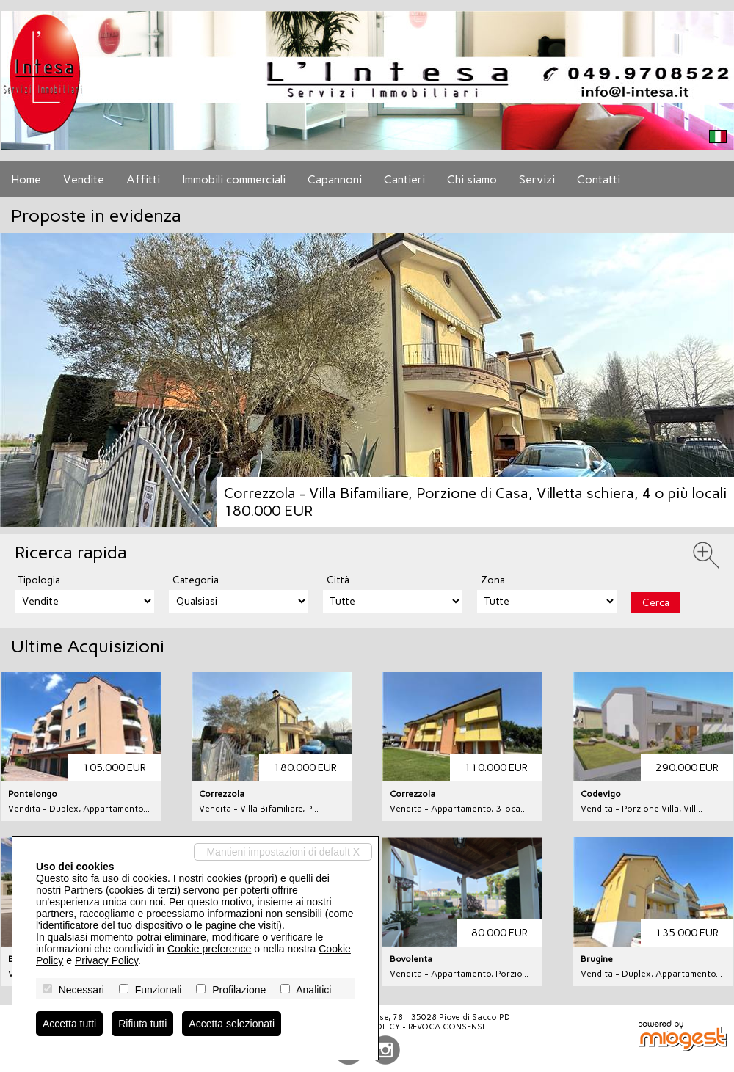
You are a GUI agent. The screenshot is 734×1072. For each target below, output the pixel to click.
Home (26, 179)
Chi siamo (472, 179)
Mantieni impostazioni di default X (283, 852)
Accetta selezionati (232, 1023)
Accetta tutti (69, 1023)
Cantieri (404, 179)
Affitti (143, 179)
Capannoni (335, 179)
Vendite (83, 179)
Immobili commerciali (234, 179)
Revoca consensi (446, 1027)
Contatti (598, 179)
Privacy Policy (106, 960)
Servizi (537, 179)
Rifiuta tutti (142, 1023)
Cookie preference (209, 949)
